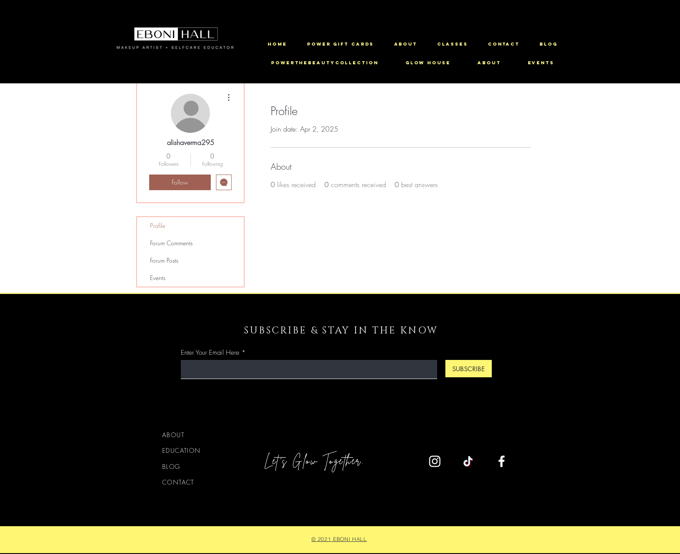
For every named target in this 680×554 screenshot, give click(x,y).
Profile (157, 225)
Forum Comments (171, 243)
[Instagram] (434, 461)
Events (157, 278)
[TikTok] (468, 461)
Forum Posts (164, 260)
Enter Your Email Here (210, 353)
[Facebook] (501, 461)
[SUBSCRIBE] (468, 368)
